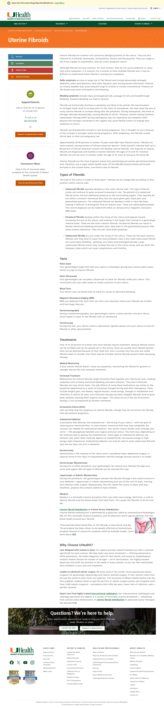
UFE (74, 535)
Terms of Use (53, 702)
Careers (132, 685)
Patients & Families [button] (142, 24)
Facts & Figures (135, 668)
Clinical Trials (18, 70)
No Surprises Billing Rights (119, 702)
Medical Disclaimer (42, 702)
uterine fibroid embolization (110, 600)
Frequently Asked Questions (73, 654)
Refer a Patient (98, 18)
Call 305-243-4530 (69, 628)
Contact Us (134, 695)
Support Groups (73, 677)
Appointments (74, 18)
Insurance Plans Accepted (48, 664)
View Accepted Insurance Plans (30, 183)
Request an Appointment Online (30, 134)
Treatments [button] (60, 24)
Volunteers (134, 688)
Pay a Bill (86, 18)
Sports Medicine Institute (102, 675)
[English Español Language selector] (155, 8)
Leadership (134, 665)
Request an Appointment (92, 628)
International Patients (115, 18)
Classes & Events (20, 76)
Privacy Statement (65, 702)
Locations (102, 24)
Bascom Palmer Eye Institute (138, 8)
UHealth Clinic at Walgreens (73, 673)
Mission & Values (136, 661)
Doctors (16, 56)
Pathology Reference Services (103, 678)
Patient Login (154, 18)
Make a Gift (47, 671)
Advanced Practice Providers (103, 659)
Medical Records (73, 658)
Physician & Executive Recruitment (105, 656)
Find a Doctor (48, 656)
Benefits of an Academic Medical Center (142, 657)
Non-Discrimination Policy (102, 702)
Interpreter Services (74, 661)
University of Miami (137, 682)
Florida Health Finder (75, 684)
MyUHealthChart (49, 668)
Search (141, 18)
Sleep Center (97, 671)
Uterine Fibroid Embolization (74, 510)
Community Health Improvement (142, 671)
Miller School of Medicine (139, 678)
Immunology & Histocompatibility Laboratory (105, 664)
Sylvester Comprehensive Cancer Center (112, 8)
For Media (133, 675)
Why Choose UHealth (137, 652)
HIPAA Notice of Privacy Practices (82, 702)
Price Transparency (74, 680)
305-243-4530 (30, 121)
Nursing (96, 668)
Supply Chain (135, 692)
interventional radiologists (104, 594)
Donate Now (130, 18)
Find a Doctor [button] (19, 24)
